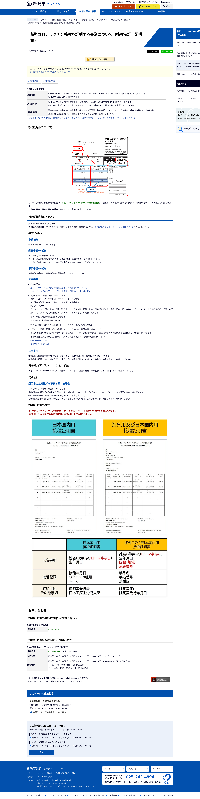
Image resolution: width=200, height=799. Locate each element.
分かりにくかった (83, 738)
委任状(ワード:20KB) (39, 344)
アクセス (131, 2)
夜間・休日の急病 (149, 6)
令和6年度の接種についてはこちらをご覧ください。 (53, 72)
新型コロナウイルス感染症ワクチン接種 (112, 20)
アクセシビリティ (78, 795)
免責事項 (113, 795)
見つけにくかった (83, 746)
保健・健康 (73, 20)
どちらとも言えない (61, 738)
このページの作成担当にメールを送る (49, 712)
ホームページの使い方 (57, 795)
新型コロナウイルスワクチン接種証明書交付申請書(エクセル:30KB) (60, 291)
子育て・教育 (63, 11)
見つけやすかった (40, 746)
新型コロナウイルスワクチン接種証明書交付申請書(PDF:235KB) (58, 288)
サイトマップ (149, 795)
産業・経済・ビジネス (136, 11)
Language (166, 2)
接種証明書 (50, 81)
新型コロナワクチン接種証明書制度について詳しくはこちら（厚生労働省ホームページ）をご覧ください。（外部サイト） (82, 118)
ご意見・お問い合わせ (130, 795)
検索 (168, 6)
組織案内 (119, 2)
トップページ (44, 20)
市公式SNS (157, 769)
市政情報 (161, 11)
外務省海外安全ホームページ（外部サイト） (114, 227)
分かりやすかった (40, 738)
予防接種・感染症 (87, 20)
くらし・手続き (39, 11)
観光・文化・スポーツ (112, 11)
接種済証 (34, 81)
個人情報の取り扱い (97, 795)
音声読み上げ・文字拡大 (149, 2)
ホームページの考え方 (35, 795)
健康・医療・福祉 (87, 11)
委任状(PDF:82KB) (38, 340)
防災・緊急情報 (124, 6)
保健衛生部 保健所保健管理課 (44, 701)
